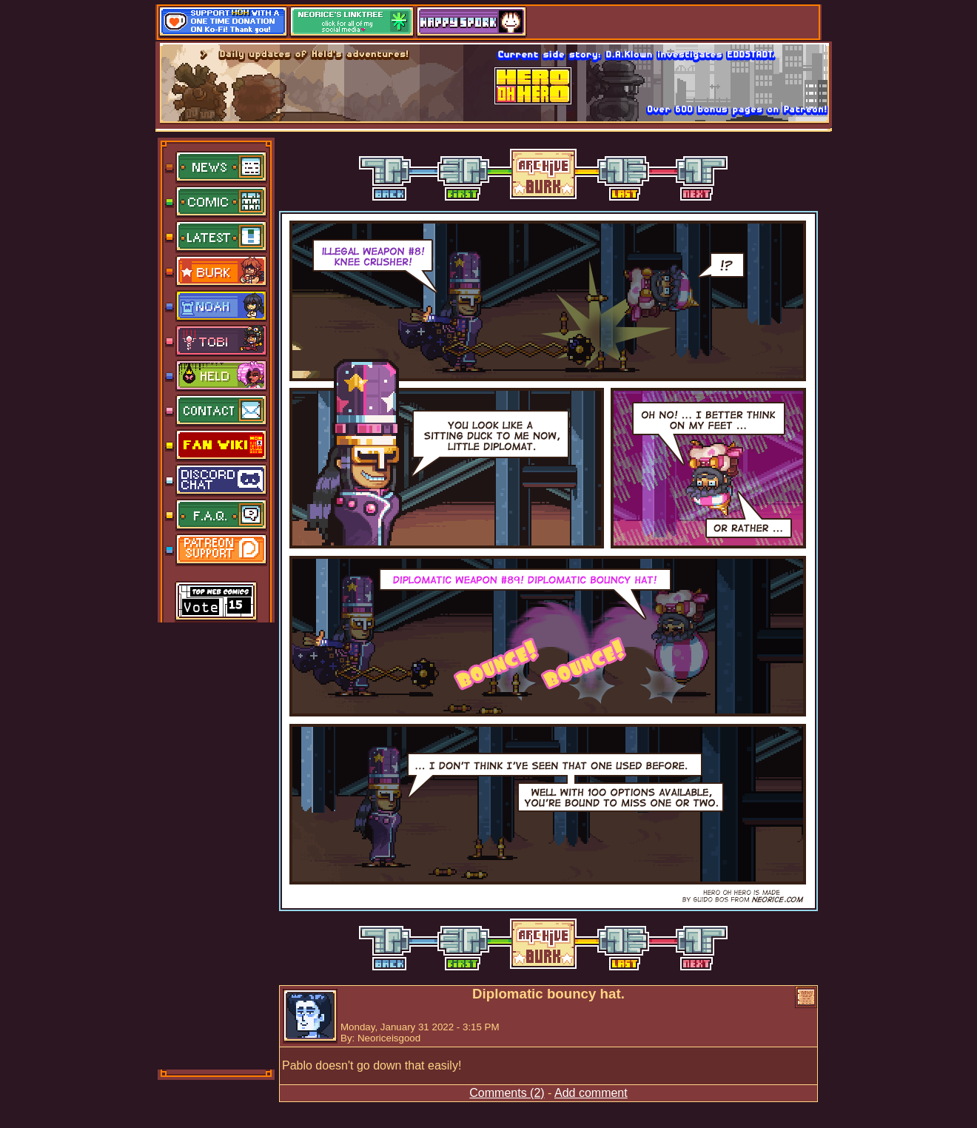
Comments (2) (506, 1093)
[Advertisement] (217, 844)
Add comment (591, 1093)
